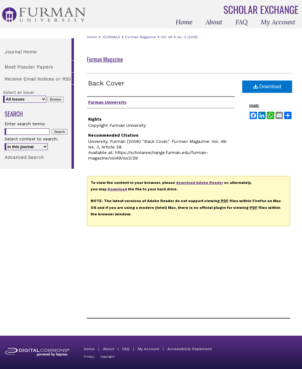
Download (267, 86)
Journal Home (21, 52)
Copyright (107, 356)
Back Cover (106, 83)
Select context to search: (31, 138)
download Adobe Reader (199, 182)
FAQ (125, 349)
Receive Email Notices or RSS (38, 79)
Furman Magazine (140, 37)
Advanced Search (24, 157)
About (108, 349)
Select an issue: (19, 92)
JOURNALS (111, 37)
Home (92, 37)
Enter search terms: (25, 123)
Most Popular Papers (29, 67)
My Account (148, 349)
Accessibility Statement (189, 349)
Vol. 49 (166, 37)
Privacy (89, 356)
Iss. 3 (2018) (187, 37)
